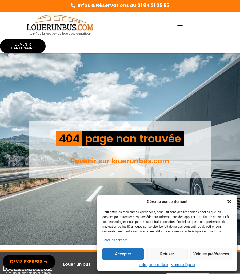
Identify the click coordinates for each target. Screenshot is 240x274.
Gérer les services (115, 240)
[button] (229, 201)
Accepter (123, 254)
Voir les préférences (211, 254)
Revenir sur (91, 161)
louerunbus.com (140, 161)
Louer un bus (77, 264)
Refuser (167, 254)
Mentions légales (183, 265)
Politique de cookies (153, 265)
